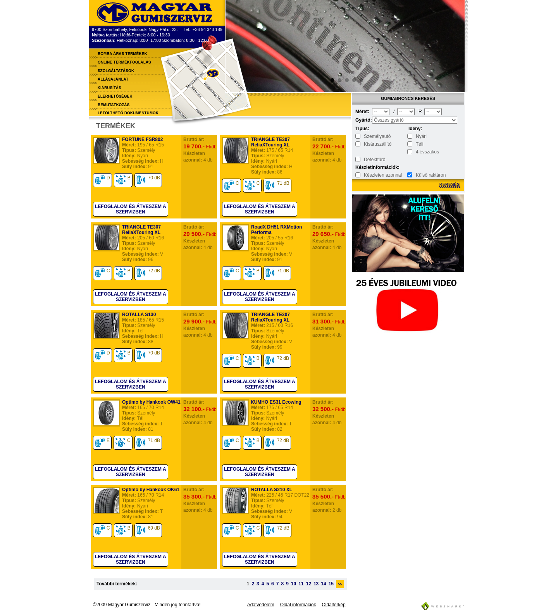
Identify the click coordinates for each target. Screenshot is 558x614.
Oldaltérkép (333, 604)
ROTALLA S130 (139, 314)
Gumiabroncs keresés (408, 98)
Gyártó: (363, 120)
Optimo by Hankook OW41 (151, 402)
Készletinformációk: (363, 167)
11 (300, 583)
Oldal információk (298, 604)
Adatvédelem (260, 604)
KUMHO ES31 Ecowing (276, 402)
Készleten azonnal (383, 175)
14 (323, 583)
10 (293, 583)
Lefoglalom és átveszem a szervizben (130, 209)
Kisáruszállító (377, 144)
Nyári (421, 136)
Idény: (415, 128)
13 (316, 583)
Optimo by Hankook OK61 (150, 489)
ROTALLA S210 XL (271, 489)
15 (331, 583)
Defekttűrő (374, 159)
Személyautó (377, 136)
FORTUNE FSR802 (142, 139)
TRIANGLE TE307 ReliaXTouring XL (270, 142)
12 (308, 583)
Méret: (362, 111)
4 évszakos (427, 152)
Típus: (362, 128)
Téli (419, 144)
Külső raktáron (431, 175)
